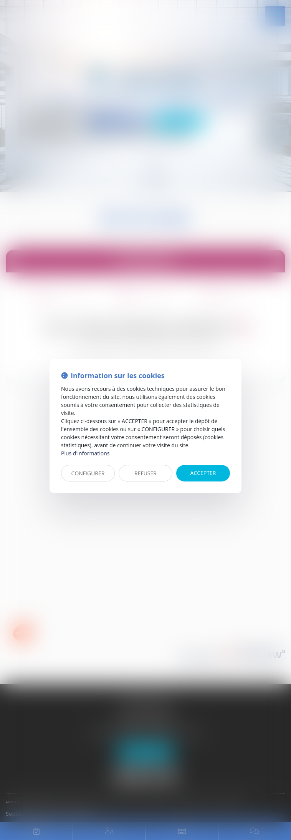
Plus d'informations (85, 453)
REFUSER (145, 473)
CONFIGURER (88, 473)
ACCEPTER (203, 472)
